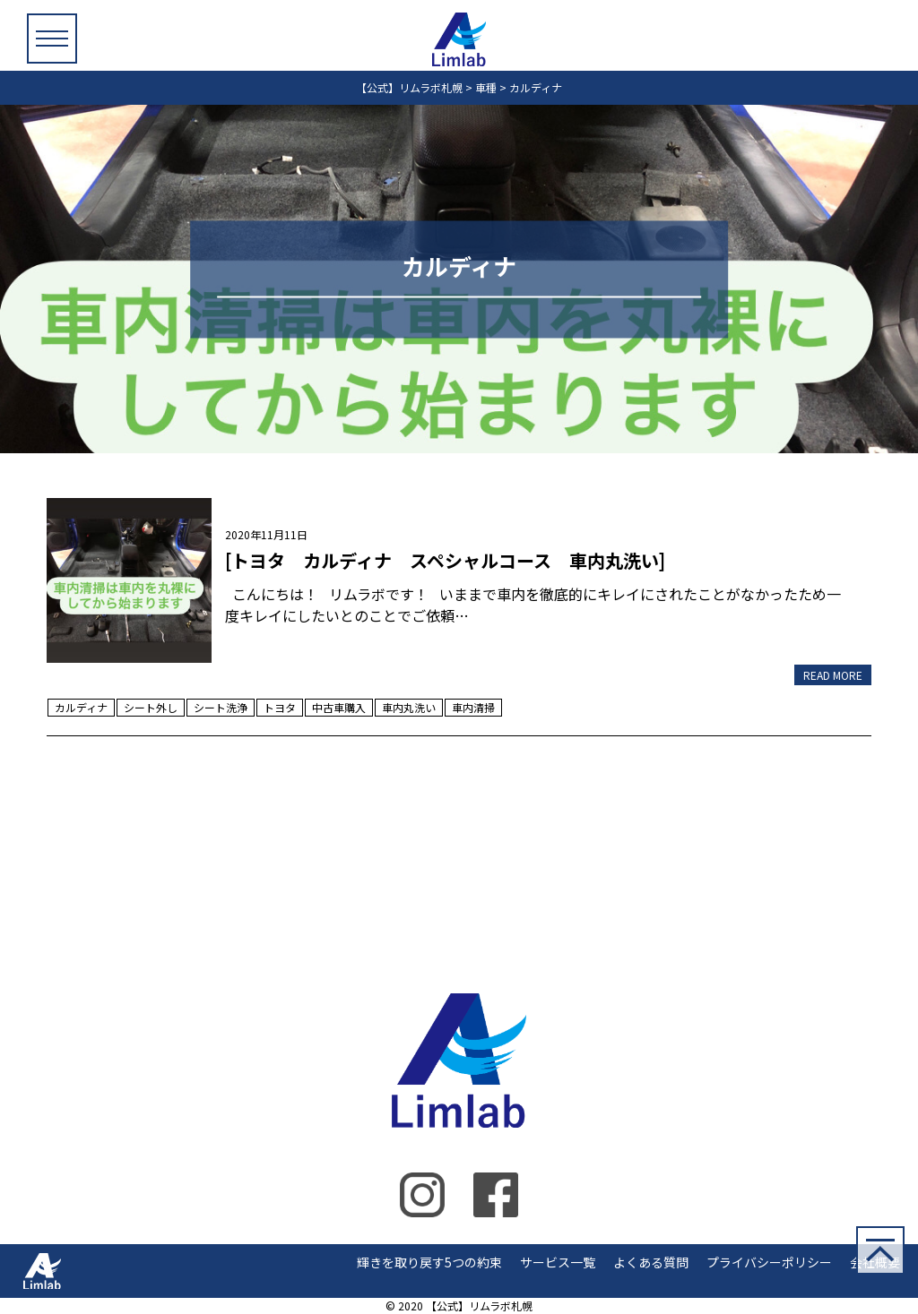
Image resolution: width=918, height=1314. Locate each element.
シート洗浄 (220, 707)
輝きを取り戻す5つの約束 (429, 1262)
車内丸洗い (409, 707)
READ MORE (832, 675)
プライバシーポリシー (769, 1262)
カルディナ (81, 707)
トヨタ (280, 707)
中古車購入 (339, 707)
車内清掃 (473, 707)
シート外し (151, 707)
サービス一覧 (557, 1262)
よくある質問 (650, 1262)
